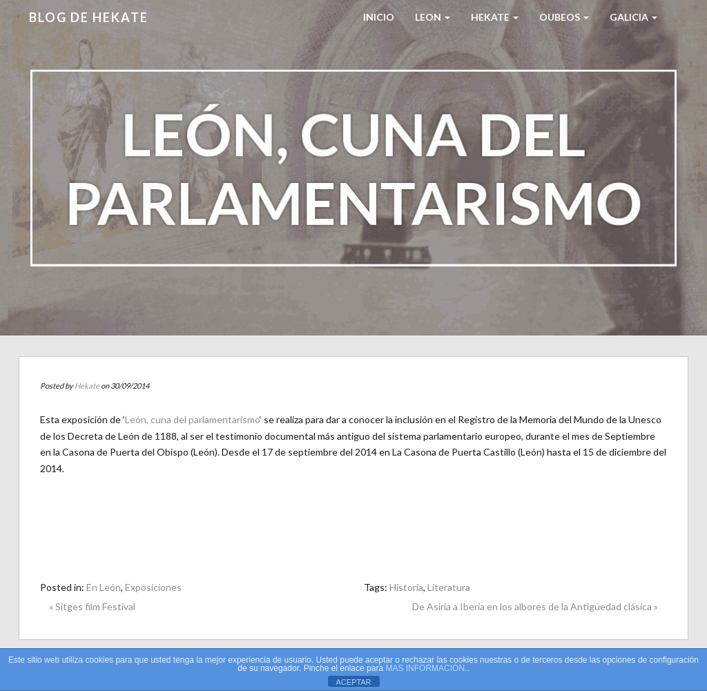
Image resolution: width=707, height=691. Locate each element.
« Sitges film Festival (92, 606)
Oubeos (564, 17)
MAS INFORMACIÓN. (426, 668)
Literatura (448, 587)
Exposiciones (153, 587)
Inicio (378, 17)
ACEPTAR (353, 682)
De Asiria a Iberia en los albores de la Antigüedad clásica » (535, 606)
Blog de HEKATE (88, 17)
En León (103, 587)
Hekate (87, 385)
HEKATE (495, 17)
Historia (406, 587)
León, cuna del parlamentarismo (192, 419)
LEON (432, 17)
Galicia (633, 17)
